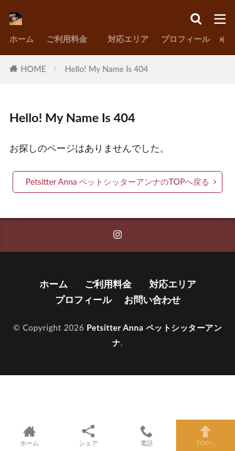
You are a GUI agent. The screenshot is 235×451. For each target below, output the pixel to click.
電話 (147, 435)
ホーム (21, 39)
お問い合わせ (152, 299)
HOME (33, 69)
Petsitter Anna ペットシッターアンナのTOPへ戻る (117, 182)
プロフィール (185, 39)
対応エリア (128, 39)
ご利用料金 (70, 39)
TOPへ (205, 435)
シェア (88, 436)
